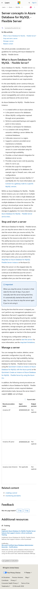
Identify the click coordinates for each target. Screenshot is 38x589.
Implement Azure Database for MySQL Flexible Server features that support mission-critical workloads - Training (19, 533)
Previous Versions (17, 577)
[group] (19, 443)
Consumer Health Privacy (9, 583)
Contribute (5, 580)
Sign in (34, 3)
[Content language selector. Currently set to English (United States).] (11, 567)
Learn (3, 7)
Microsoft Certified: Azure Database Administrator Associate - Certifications (17, 546)
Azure (10, 7)
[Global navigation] (2, 3)
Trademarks (5, 586)
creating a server (11, 493)
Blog (26, 577)
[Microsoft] (19, 2)
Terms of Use (25, 583)
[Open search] (29, 3)
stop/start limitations (27, 342)
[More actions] (34, 7)
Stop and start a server (10, 38)
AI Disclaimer (6, 577)
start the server (26, 339)
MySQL (18, 7)
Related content (8, 44)
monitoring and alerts (13, 496)
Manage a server (8, 41)
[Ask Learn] (31, 7)
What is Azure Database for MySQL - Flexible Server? (19, 36)
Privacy (13, 580)
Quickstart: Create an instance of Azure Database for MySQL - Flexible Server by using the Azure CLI (19, 375)
